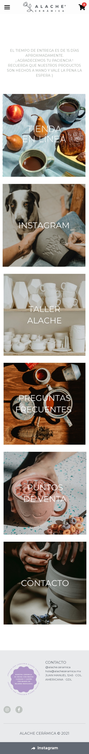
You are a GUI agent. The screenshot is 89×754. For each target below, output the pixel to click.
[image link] (44, 7)
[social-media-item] (7, 709)
